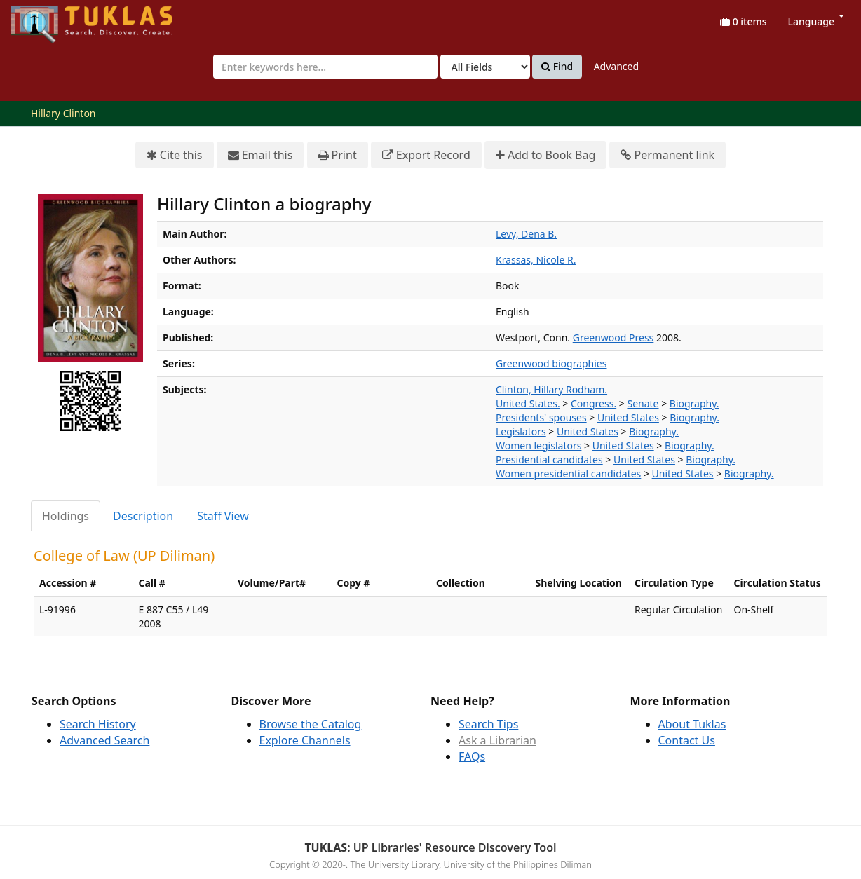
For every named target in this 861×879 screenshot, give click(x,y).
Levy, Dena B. (526, 233)
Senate (642, 403)
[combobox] (325, 67)
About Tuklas (692, 724)
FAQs (472, 756)
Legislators (521, 431)
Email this (260, 155)
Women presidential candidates (568, 473)
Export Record (426, 155)
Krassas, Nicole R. (536, 259)
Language (816, 21)
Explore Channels (305, 740)
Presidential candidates (549, 459)
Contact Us (686, 740)
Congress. (593, 403)
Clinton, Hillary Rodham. (551, 389)
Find (557, 67)
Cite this (175, 155)
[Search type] (485, 67)
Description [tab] (143, 516)
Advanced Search (104, 740)
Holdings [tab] (65, 516)
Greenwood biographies (551, 363)
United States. (528, 403)
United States (628, 417)
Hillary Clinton (63, 113)
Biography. (694, 403)
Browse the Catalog (310, 724)
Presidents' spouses (541, 417)
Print (337, 155)
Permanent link (667, 155)
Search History (98, 724)
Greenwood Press (613, 337)
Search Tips (488, 724)
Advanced (616, 66)
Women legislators (538, 445)
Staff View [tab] (223, 516)
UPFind (45, 17)
